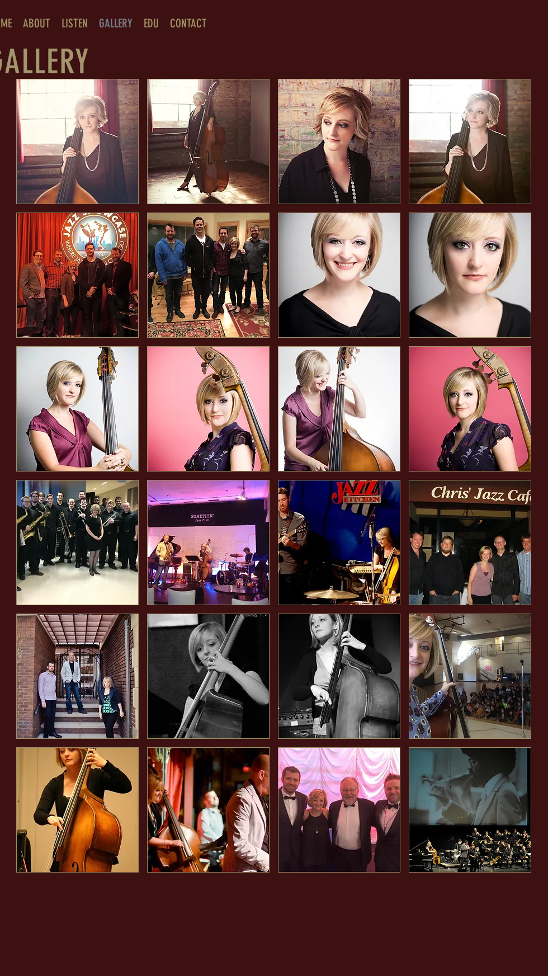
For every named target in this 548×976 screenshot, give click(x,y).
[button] (77, 141)
